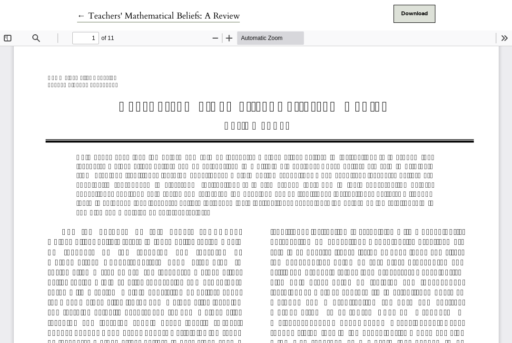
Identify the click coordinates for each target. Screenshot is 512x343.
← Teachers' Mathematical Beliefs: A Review (158, 16)
